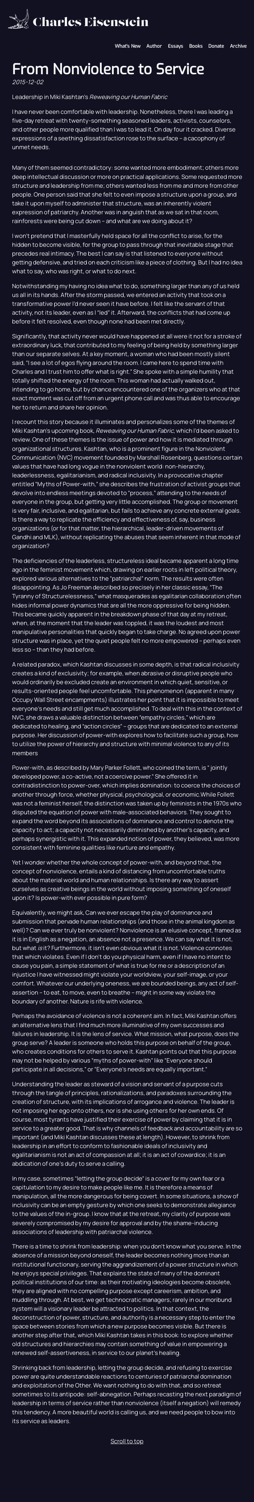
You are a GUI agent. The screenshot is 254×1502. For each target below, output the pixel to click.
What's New (128, 46)
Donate (216, 46)
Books (196, 46)
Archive (238, 46)
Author (154, 46)
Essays (175, 46)
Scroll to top (127, 1441)
